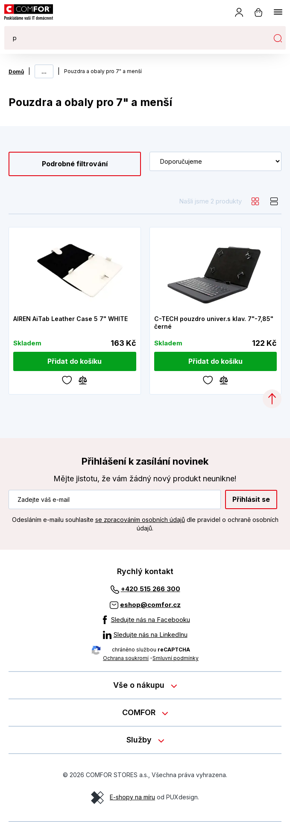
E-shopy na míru (132, 797)
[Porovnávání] (83, 379)
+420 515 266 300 (150, 589)
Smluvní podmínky (175, 658)
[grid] (255, 201)
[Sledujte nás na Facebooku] (145, 620)
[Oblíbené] (67, 379)
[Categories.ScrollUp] (272, 398)
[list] (274, 201)
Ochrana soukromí (126, 658)
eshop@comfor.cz (150, 605)
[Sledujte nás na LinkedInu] (145, 634)
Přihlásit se (251, 499)
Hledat (277, 38)
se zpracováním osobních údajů (140, 519)
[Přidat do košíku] (74, 361)
